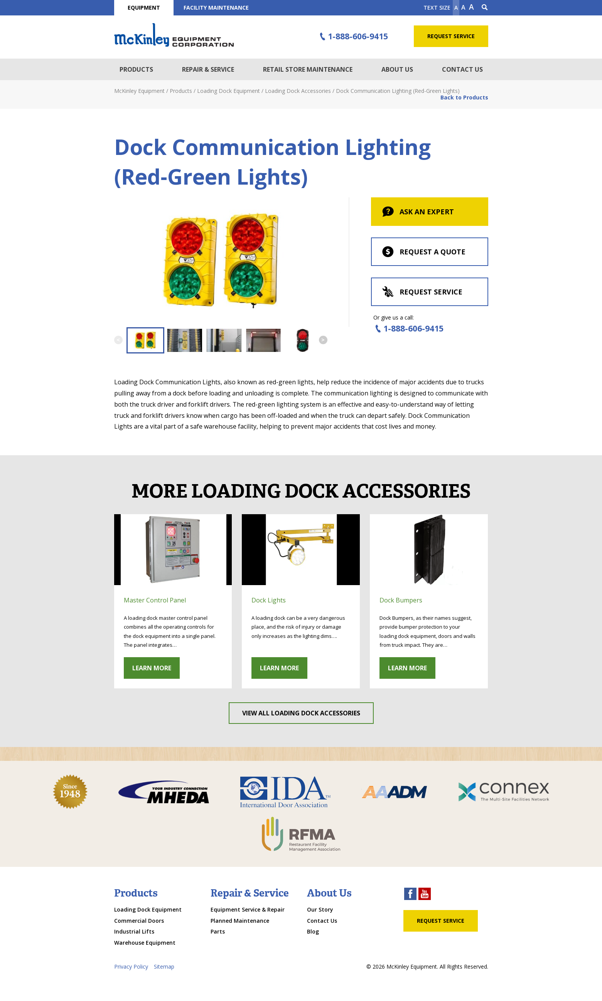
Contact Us (462, 69)
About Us (397, 69)
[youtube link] (424, 894)
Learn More (151, 668)
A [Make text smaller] (456, 7)
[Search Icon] (485, 7)
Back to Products (464, 97)
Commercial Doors (139, 920)
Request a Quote (423, 252)
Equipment (144, 7)
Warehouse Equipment (144, 942)
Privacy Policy (131, 966)
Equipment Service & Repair (248, 909)
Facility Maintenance (216, 7)
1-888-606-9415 (352, 36)
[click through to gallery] (173, 549)
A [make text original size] (463, 7)
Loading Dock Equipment (148, 909)
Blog (313, 931)
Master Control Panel (155, 600)
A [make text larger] (471, 7)
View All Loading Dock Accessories (301, 713)
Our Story (320, 909)
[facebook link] (410, 894)
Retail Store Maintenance (307, 69)
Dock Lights (268, 600)
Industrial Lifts (134, 931)
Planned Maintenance (240, 920)
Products (136, 69)
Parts (218, 931)
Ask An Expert (417, 212)
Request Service (451, 36)
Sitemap (164, 966)
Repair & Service (208, 69)
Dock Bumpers (400, 600)
